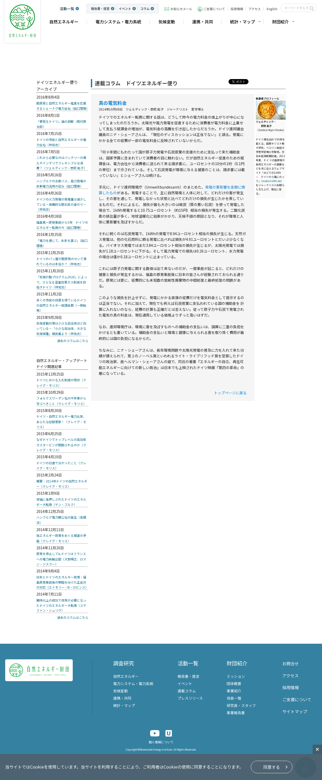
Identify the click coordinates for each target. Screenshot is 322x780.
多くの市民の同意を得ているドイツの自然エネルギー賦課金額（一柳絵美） (61, 305)
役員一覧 (234, 698)
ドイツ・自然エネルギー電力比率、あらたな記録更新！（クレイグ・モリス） (61, 421)
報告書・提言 (100, 8)
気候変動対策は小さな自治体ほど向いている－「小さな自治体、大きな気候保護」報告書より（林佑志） (61, 328)
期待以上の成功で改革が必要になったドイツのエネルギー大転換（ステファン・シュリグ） (61, 605)
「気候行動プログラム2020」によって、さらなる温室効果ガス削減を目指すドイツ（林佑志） (61, 282)
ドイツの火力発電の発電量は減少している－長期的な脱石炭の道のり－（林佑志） (61, 204)
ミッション (236, 676)
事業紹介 (234, 690)
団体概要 (234, 683)
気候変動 (166, 21)
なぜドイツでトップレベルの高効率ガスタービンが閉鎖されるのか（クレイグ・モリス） (61, 444)
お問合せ (290, 663)
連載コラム (187, 690)
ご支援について (214, 9)
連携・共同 (202, 21)
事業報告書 (236, 712)
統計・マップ (242, 21)
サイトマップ (294, 711)
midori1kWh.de (271, 181)
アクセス (255, 9)
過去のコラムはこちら (72, 340)
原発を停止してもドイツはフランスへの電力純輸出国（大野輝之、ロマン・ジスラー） (61, 558)
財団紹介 (280, 21)
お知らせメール (181, 9)
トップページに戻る (230, 392)
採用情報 (237, 9)
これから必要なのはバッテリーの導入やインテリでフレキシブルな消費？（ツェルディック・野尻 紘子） (61, 162)
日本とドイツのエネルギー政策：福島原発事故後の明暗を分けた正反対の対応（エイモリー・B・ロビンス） (62, 582)
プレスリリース (190, 698)
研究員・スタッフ (241, 705)
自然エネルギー (63, 21)
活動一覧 (67, 8)
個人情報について (161, 742)
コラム (145, 8)
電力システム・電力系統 (118, 21)
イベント (125, 8)
